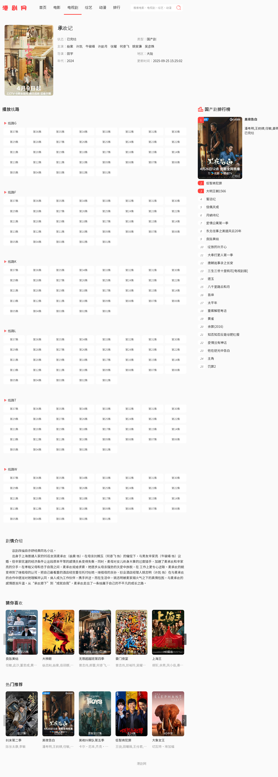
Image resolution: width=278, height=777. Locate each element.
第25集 (106, 142)
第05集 (14, 172)
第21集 (14, 152)
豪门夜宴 (122, 658)
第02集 (83, 172)
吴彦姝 (149, 46)
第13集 (14, 162)
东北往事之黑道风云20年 (219, 231)
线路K (12, 261)
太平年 (207, 302)
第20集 (37, 152)
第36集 (37, 131)
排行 (116, 7)
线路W (12, 469)
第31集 (152, 131)
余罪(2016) (210, 326)
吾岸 (206, 294)
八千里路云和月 (214, 286)
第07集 (152, 162)
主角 (206, 358)
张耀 (114, 46)
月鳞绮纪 (208, 215)
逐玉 (206, 278)
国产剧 (151, 39)
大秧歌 (47, 658)
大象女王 (158, 740)
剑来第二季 (14, 740)
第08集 (129, 162)
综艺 (88, 7)
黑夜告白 (48, 740)
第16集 (129, 152)
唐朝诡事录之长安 (215, 263)
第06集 (176, 162)
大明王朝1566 (212, 191)
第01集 (106, 172)
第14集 (176, 152)
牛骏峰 (90, 46)
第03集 (60, 172)
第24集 (129, 142)
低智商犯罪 (123, 740)
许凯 (79, 46)
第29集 (14, 142)
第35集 (60, 131)
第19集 (60, 152)
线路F (12, 192)
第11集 (60, 162)
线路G (12, 123)
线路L (12, 330)
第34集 (83, 131)
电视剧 (72, 7)
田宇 (70, 53)
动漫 (102, 7)
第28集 (37, 142)
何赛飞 (124, 46)
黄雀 (206, 318)
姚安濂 (137, 46)
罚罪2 (207, 366)
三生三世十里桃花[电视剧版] (223, 270)
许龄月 (102, 46)
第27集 (60, 142)
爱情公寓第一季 (213, 223)
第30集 (176, 131)
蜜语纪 (207, 199)
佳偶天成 (208, 207)
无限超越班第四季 (91, 658)
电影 (56, 7)
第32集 (129, 131)
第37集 (14, 131)
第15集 (152, 152)
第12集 (37, 162)
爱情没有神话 (212, 342)
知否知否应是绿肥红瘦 (218, 334)
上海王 (157, 658)
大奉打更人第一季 (215, 255)
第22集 (176, 142)
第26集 (83, 142)
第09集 (106, 162)
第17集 (106, 152)
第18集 (83, 152)
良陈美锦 (12, 658)
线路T (12, 400)
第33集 (106, 131)
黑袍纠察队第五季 (91, 740)
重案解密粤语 (212, 310)
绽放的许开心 (212, 246)
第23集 (152, 142)
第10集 (83, 162)
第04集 (37, 172)
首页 (42, 7)
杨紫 (70, 46)
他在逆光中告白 (214, 350)
